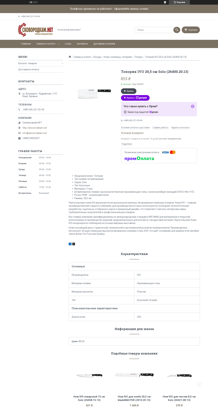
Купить (130, 91)
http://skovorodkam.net (34, 128)
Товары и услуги (45, 44)
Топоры (138, 57)
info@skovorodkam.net (34, 133)
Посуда (97, 57)
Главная (26, 44)
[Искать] (176, 30)
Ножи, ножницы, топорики (118, 57)
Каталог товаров (27, 63)
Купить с (137, 97)
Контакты (82, 44)
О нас (68, 44)
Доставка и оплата (104, 44)
